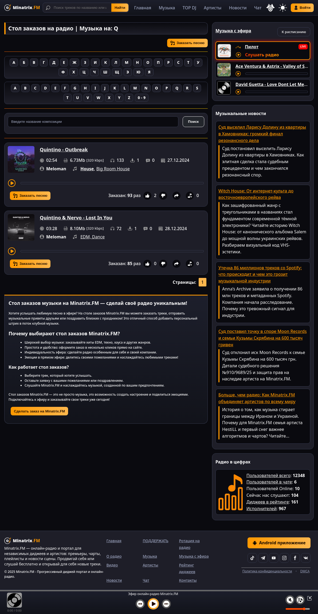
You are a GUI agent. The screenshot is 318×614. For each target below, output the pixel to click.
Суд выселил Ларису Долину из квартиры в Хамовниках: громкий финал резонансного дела (262, 133)
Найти (120, 8)
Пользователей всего (268, 475)
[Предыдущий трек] (140, 603)
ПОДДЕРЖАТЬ (155, 540)
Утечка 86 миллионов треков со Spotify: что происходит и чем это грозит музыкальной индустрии (260, 274)
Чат (258, 8)
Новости (237, 8)
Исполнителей (261, 508)
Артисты (212, 8)
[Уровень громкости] (298, 609)
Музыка (167, 8)
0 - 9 (142, 97)
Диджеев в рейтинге (267, 502)
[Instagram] (284, 558)
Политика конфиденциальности (267, 571)
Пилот (251, 47)
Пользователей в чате (269, 482)
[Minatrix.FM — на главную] (22, 7)
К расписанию (294, 31)
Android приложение (279, 543)
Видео (112, 565)
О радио (113, 556)
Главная (142, 8)
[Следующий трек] (166, 603)
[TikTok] (252, 558)
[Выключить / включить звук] (290, 599)
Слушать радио (262, 55)
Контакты (188, 580)
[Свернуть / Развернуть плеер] (308, 598)
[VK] (306, 558)
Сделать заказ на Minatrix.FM (39, 411)
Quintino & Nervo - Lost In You (76, 217)
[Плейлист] (300, 599)
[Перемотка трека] (112, 183)
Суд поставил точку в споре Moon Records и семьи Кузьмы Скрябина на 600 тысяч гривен (262, 338)
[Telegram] (263, 558)
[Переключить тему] (283, 8)
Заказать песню (187, 43)
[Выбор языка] (270, 7)
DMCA (305, 571)
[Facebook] (295, 558)
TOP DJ (189, 8)
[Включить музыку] (153, 604)
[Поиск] (86, 8)
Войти (302, 8)
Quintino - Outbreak (64, 149)
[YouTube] (273, 558)
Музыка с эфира (194, 556)
